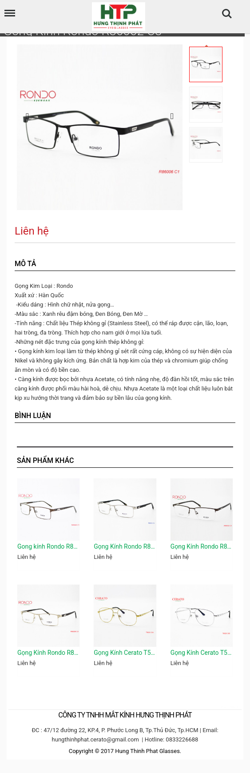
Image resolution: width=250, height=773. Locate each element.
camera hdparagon (230, 706)
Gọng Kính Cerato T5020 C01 (125, 652)
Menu (7, 9)
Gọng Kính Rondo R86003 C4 (125, 546)
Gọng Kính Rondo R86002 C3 (202, 546)
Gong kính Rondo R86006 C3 (48, 546)
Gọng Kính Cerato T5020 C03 (202, 652)
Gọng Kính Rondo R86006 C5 (48, 652)
